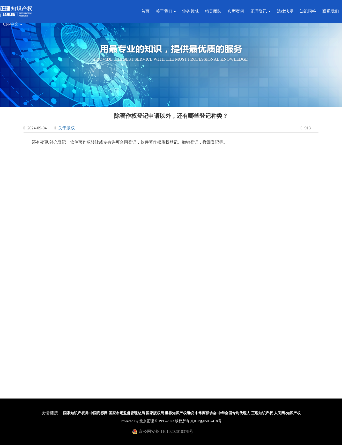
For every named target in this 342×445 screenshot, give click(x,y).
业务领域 (191, 11)
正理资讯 (262, 11)
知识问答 (309, 11)
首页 (147, 11)
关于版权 (66, 128)
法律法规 (286, 11)
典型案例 (237, 11)
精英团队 (214, 11)
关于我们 (167, 11)
